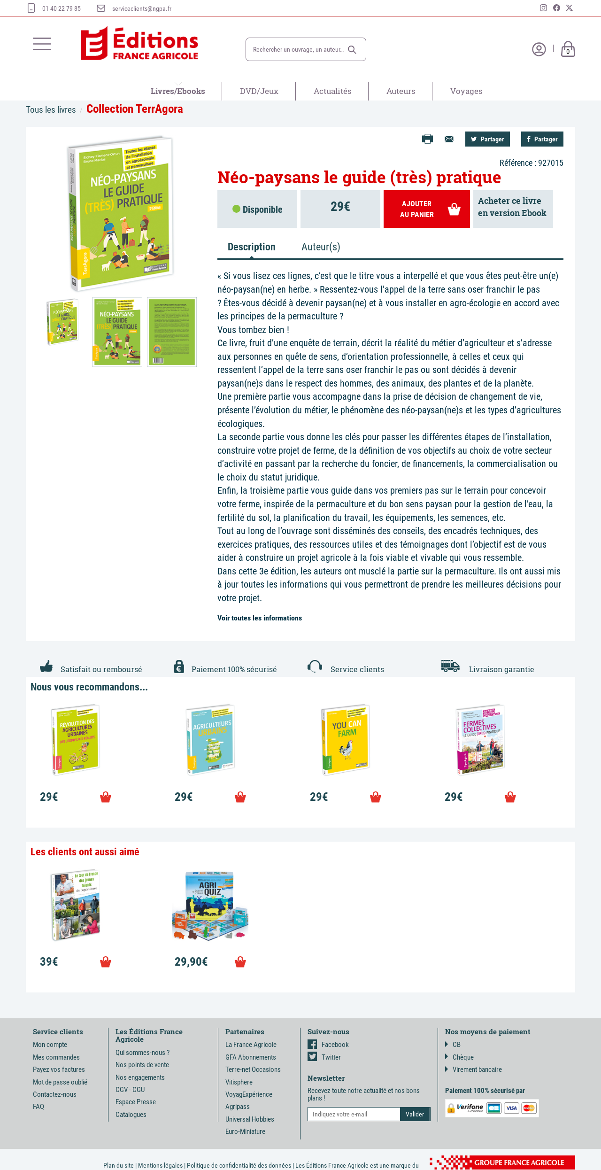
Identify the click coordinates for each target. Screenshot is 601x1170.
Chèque (459, 1057)
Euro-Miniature (245, 1131)
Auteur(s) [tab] (320, 247)
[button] (352, 50)
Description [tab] (252, 247)
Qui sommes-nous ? (143, 1052)
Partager (487, 139)
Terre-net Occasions (253, 1069)
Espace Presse (136, 1102)
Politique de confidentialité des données (239, 1165)
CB (453, 1044)
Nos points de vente (142, 1065)
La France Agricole (251, 1044)
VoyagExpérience (248, 1094)
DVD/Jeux (259, 90)
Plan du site (118, 1165)
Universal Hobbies (249, 1119)
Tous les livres (51, 109)
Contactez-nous (55, 1094)
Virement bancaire (473, 1069)
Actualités (333, 90)
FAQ (38, 1106)
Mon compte (50, 1044)
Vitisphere (239, 1082)
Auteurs (401, 90)
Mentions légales (160, 1165)
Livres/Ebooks (178, 90)
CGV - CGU (130, 1089)
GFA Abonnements (250, 1057)
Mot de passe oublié (60, 1082)
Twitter (324, 1057)
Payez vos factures (59, 1069)
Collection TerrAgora (134, 109)
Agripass (237, 1106)
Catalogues (131, 1114)
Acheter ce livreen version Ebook (512, 206)
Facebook (328, 1044)
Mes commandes (56, 1057)
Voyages (466, 90)
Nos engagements (140, 1077)
